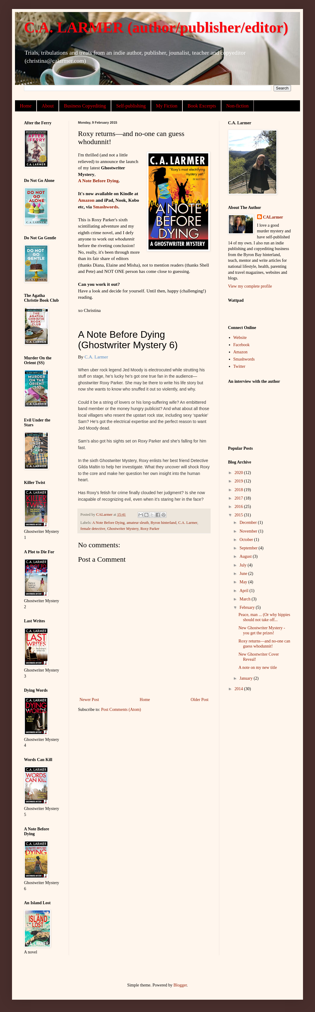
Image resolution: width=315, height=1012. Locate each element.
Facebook (241, 345)
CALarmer (273, 217)
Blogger (180, 985)
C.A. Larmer (187, 523)
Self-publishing (131, 105)
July (243, 565)
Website (240, 337)
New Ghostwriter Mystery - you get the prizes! (261, 630)
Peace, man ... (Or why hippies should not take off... (264, 617)
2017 (239, 498)
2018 (239, 490)
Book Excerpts (202, 105)
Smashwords (105, 206)
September (248, 548)
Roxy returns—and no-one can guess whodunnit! (264, 643)
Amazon (86, 200)
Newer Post (89, 699)
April (244, 590)
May (243, 582)
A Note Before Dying (98, 180)
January (246, 678)
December (248, 522)
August (246, 556)
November (248, 531)
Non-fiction (237, 105)
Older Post (200, 699)
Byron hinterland (163, 523)
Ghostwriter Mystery (122, 529)
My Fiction (167, 105)
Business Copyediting (85, 105)
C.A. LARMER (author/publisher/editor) (156, 27)
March (245, 599)
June (243, 573)
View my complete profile (250, 286)
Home (26, 105)
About (48, 105)
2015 (239, 515)
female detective (92, 529)
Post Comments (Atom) (121, 709)
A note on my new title (257, 667)
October (246, 539)
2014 (239, 689)
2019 (239, 481)
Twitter (239, 366)
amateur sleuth (138, 523)
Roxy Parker (149, 529)
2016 (239, 506)
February (247, 607)
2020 (239, 472)
